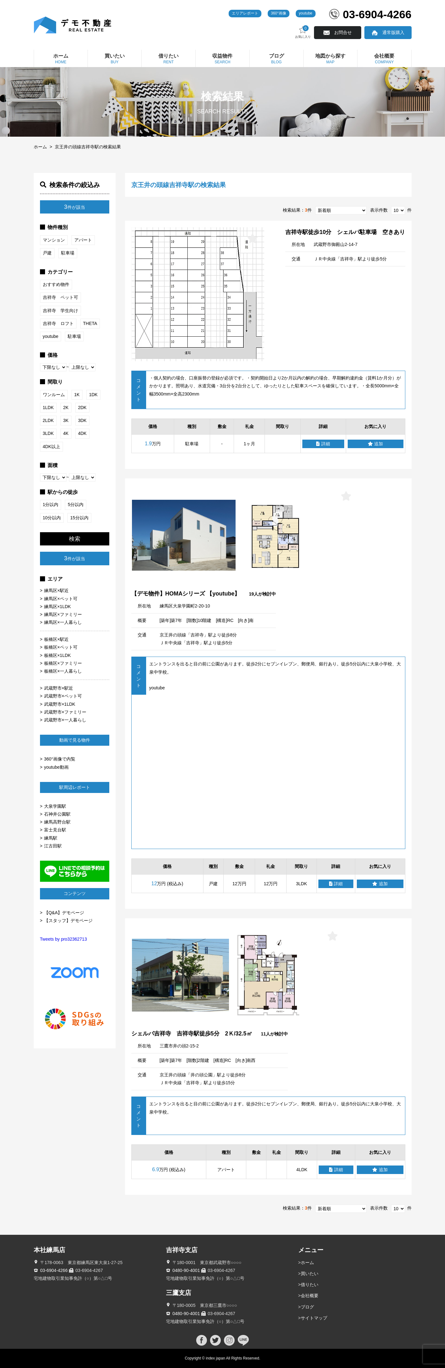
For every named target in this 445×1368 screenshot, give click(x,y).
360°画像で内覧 (59, 758)
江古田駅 (53, 845)
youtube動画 (56, 767)
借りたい (309, 1284)
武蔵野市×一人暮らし (65, 719)
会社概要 (309, 1295)
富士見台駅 (55, 829)
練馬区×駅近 (56, 590)
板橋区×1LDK (57, 655)
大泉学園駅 (55, 806)
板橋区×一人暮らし (63, 671)
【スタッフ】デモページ (68, 920)
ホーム (40, 146)
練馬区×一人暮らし (63, 622)
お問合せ (343, 32)
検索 (74, 539)
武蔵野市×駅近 (58, 688)
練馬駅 (50, 838)
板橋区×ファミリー (63, 663)
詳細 (323, 443)
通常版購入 (393, 32)
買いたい (309, 1273)
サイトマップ (314, 1317)
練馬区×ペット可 (60, 598)
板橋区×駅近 (56, 639)
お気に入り (303, 32)
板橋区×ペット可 (60, 647)
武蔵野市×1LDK (59, 704)
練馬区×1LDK (57, 606)
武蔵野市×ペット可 (63, 695)
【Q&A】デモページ (64, 912)
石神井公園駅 (57, 814)
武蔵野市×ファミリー (65, 712)
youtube (305, 13)
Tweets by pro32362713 (63, 939)
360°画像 (278, 13)
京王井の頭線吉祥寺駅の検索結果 (88, 146)
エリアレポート (245, 13)
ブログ (307, 1306)
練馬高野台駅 (57, 821)
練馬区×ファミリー (63, 614)
